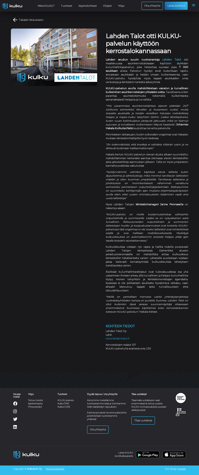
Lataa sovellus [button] (176, 5)
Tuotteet (66, 5)
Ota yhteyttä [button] (152, 5)
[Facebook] (15, 404)
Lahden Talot (171, 59)
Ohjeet (107, 5)
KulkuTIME (63, 403)
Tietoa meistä (35, 400)
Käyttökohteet (88, 5)
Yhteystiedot (35, 406)
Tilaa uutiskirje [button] (143, 420)
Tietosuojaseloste (55, 469)
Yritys (121, 5)
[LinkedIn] (15, 427)
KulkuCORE (64, 406)
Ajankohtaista (35, 403)
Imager (182, 469)
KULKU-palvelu (66, 400)
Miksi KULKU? (46, 5)
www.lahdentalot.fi (117, 338)
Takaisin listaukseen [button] (27, 20)
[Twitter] (15, 420)
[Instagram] (15, 412)
